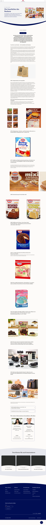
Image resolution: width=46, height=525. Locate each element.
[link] (23, 407)
